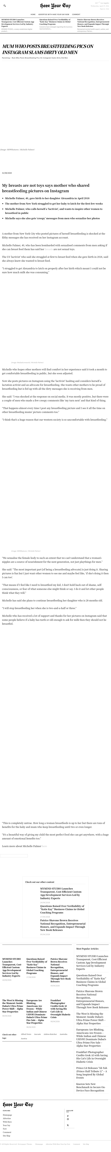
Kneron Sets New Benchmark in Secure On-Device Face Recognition (91, 1087)
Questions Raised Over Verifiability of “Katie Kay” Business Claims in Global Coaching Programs (55, 21)
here (44, 846)
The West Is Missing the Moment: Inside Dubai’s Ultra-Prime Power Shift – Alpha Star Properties (12, 1006)
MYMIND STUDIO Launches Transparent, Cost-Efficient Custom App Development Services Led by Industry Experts (17, 22)
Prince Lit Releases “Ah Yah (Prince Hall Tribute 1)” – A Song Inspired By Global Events (91, 1072)
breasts (49, 249)
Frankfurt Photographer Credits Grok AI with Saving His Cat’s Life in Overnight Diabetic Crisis (61, 1009)
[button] (4, 5)
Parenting (6, 58)
